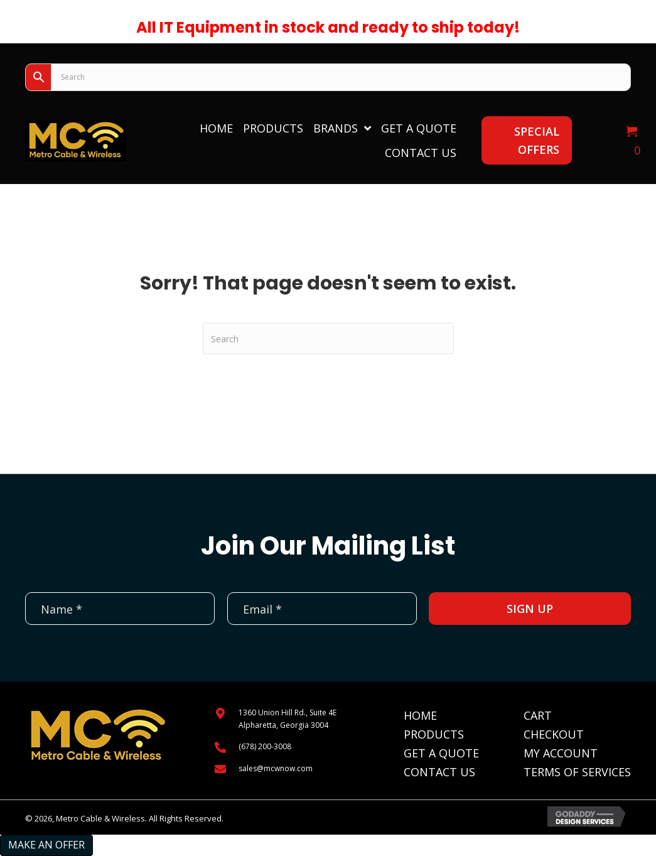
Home (420, 715)
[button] (526, 140)
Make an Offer (46, 845)
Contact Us (439, 771)
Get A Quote (441, 753)
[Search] (328, 338)
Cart (538, 715)
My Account (561, 753)
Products (434, 734)
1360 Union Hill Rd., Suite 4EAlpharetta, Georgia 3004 (287, 718)
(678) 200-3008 (265, 746)
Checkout (554, 734)
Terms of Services (577, 771)
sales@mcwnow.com (276, 768)
